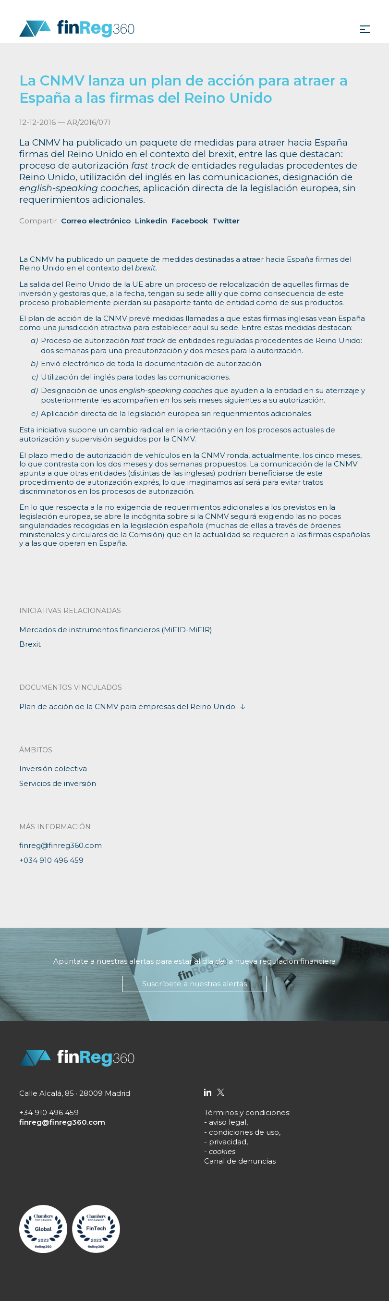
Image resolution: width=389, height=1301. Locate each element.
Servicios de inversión (57, 783)
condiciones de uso (244, 1132)
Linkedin (151, 220)
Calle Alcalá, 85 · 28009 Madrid (74, 1093)
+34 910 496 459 (49, 1112)
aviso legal (227, 1122)
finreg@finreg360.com (60, 845)
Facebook (189, 220)
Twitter (226, 220)
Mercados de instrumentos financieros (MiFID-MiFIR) (115, 629)
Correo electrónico (96, 220)
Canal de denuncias (240, 1161)
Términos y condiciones (246, 1112)
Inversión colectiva (53, 768)
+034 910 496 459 (51, 860)
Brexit (30, 644)
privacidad (227, 1141)
